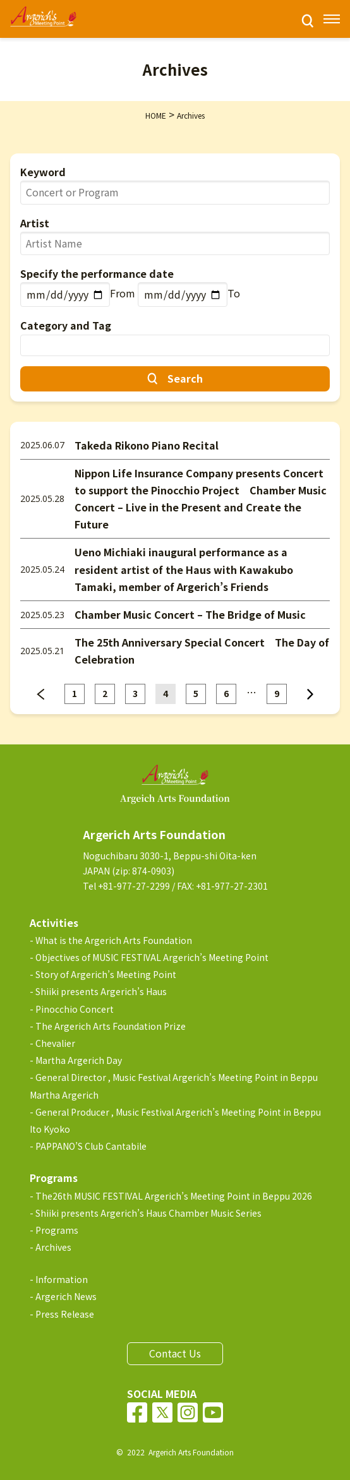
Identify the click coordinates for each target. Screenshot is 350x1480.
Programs (56, 1230)
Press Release (64, 1314)
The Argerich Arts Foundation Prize (110, 1026)
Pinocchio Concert (74, 1009)
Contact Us (175, 1353)
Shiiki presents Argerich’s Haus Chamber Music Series (148, 1213)
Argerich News (66, 1296)
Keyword (43, 171)
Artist (34, 222)
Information (61, 1279)
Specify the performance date (97, 273)
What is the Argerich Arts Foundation (113, 940)
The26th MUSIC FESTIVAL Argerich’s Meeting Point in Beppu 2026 (173, 1196)
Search (185, 378)
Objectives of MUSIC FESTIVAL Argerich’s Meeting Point (152, 957)
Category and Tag (65, 325)
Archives (53, 1247)
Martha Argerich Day (78, 1060)
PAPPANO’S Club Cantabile (91, 1146)
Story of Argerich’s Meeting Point (105, 974)
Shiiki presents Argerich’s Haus (101, 991)
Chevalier (55, 1043)
